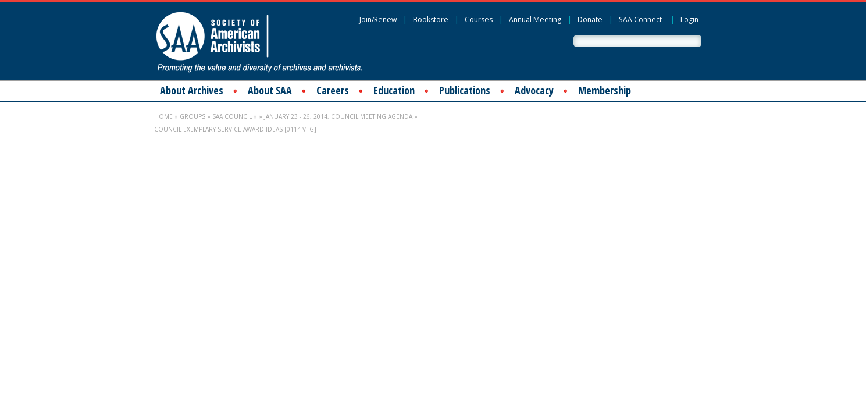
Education (394, 90)
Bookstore (430, 19)
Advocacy (534, 90)
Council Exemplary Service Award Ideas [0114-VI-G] (235, 129)
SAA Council (232, 116)
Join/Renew (378, 19)
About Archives (191, 90)
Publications (464, 90)
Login (689, 19)
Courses (479, 19)
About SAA (270, 90)
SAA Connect (640, 19)
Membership (604, 90)
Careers (332, 90)
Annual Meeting (535, 19)
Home (163, 116)
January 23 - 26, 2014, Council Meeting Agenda (338, 116)
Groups (192, 116)
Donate (590, 19)
